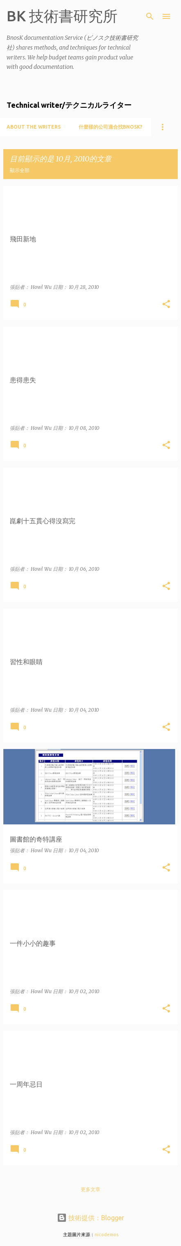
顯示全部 (19, 170)
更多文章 (90, 1189)
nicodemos (106, 1234)
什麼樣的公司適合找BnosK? (110, 126)
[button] (166, 304)
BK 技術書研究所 (62, 15)
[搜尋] (150, 16)
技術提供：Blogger (90, 1217)
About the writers (34, 126)
